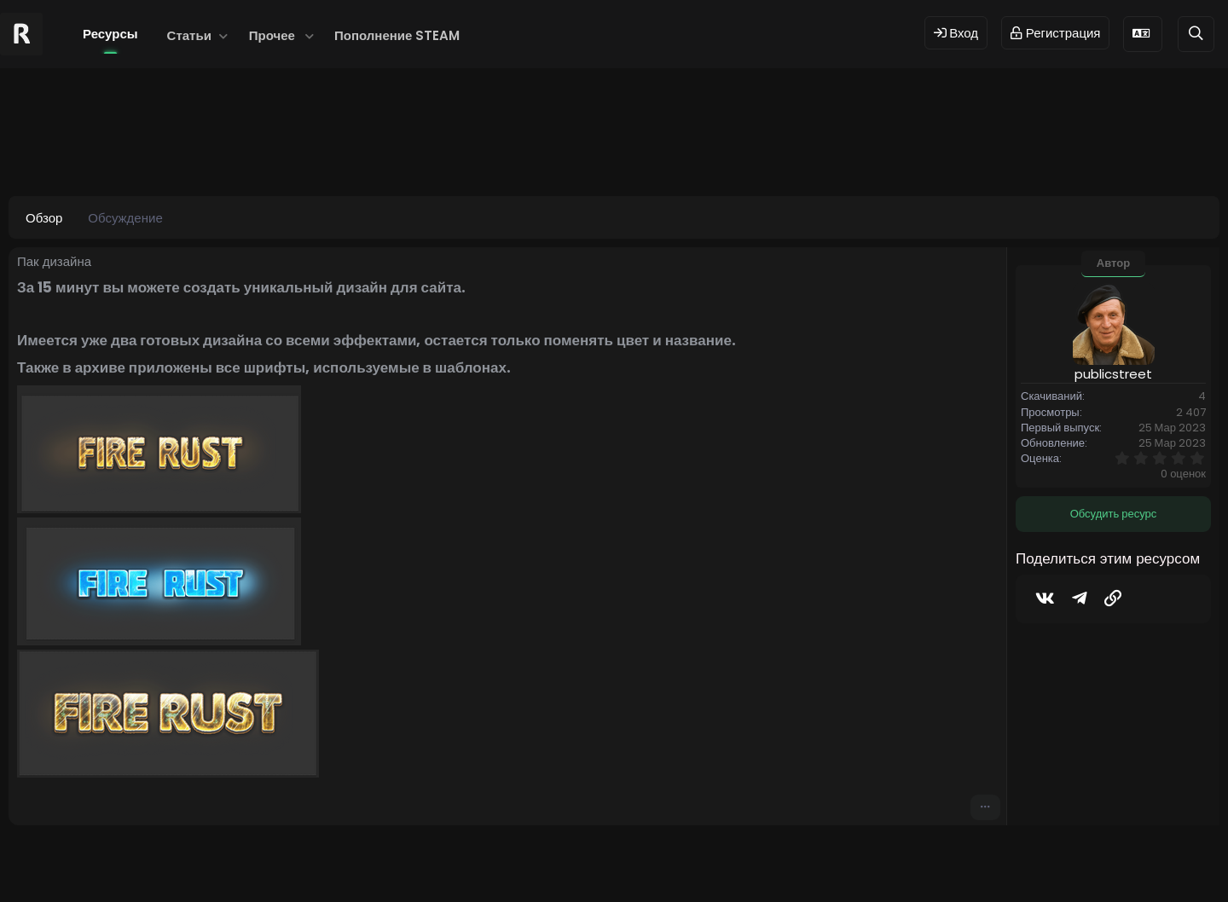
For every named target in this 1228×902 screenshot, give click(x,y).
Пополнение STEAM (397, 35)
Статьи (189, 35)
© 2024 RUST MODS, (604, 861)
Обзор (44, 218)
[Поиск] (1196, 33)
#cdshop (293, 149)
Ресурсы (110, 34)
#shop (352, 149)
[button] (224, 35)
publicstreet (116, 150)
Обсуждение (125, 218)
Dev (671, 861)
